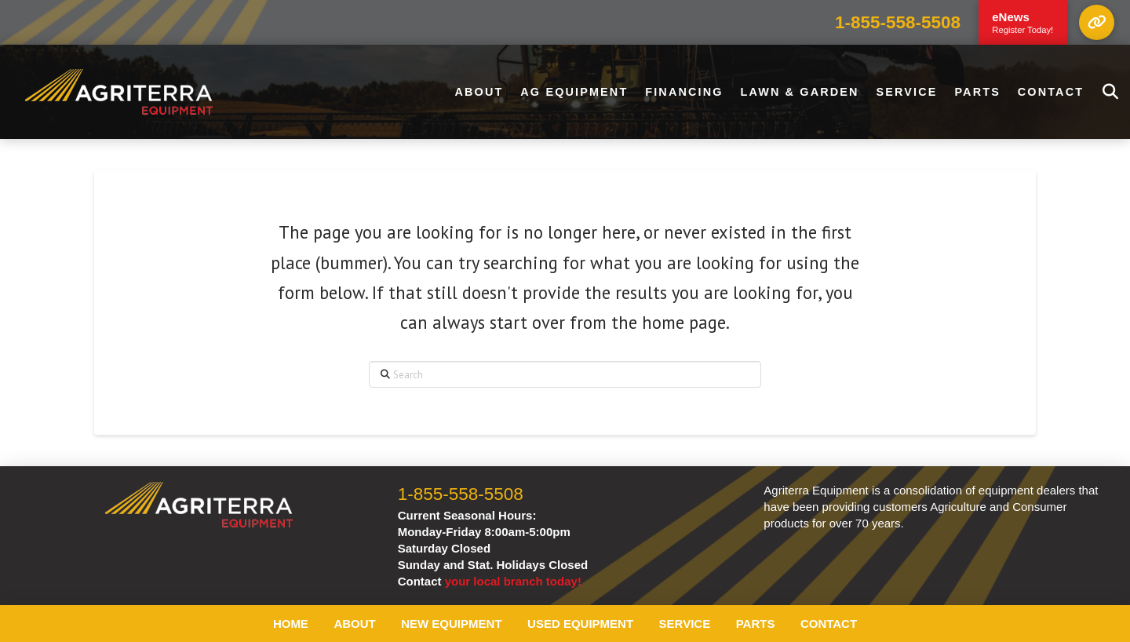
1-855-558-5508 (897, 22)
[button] (1096, 22)
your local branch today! (513, 581)
